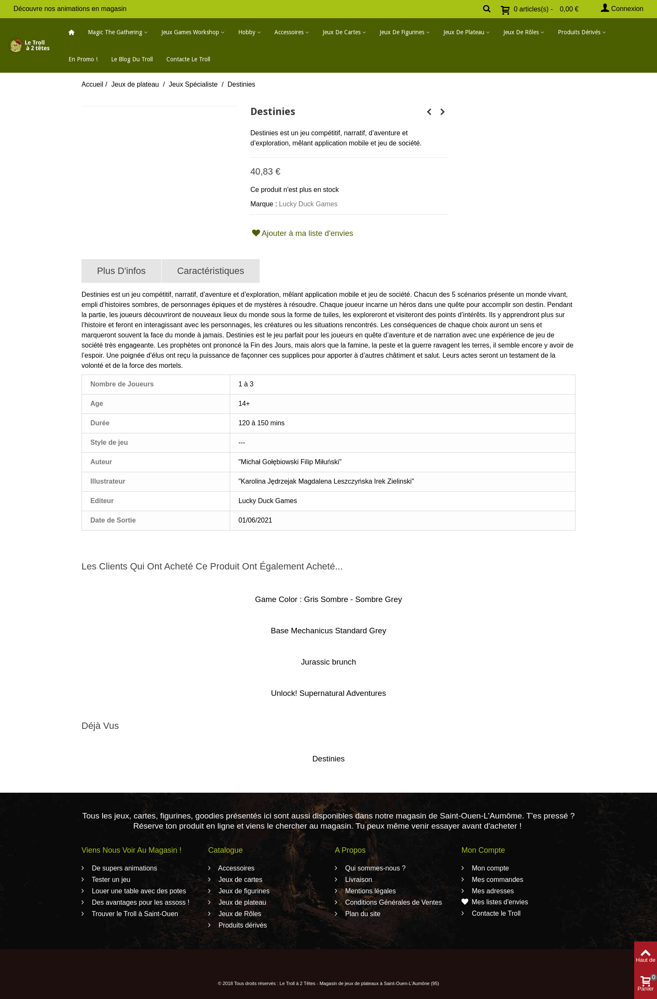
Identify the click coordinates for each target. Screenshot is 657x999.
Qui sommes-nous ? (374, 868)
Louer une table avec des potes (138, 891)
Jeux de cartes (342, 32)
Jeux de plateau (463, 32)
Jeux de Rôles (521, 32)
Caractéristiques (210, 270)
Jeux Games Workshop (190, 32)
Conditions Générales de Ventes (392, 902)
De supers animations (123, 868)
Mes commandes (496, 879)
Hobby (246, 32)
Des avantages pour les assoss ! (140, 902)
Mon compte (489, 868)
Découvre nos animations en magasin (70, 8)
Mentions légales (369, 891)
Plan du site (361, 913)
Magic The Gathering (115, 32)
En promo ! (83, 59)
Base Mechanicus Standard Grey (328, 630)
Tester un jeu (110, 879)
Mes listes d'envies (495, 902)
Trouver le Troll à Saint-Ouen (134, 913)
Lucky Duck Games (308, 204)
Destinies (328, 758)
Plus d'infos (121, 270)
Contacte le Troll (188, 59)
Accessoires (289, 32)
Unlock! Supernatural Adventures (328, 693)
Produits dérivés (579, 32)
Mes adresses (492, 891)
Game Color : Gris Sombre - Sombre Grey (328, 599)
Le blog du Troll (132, 59)
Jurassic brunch (328, 661)
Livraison (357, 879)
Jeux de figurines (402, 32)
